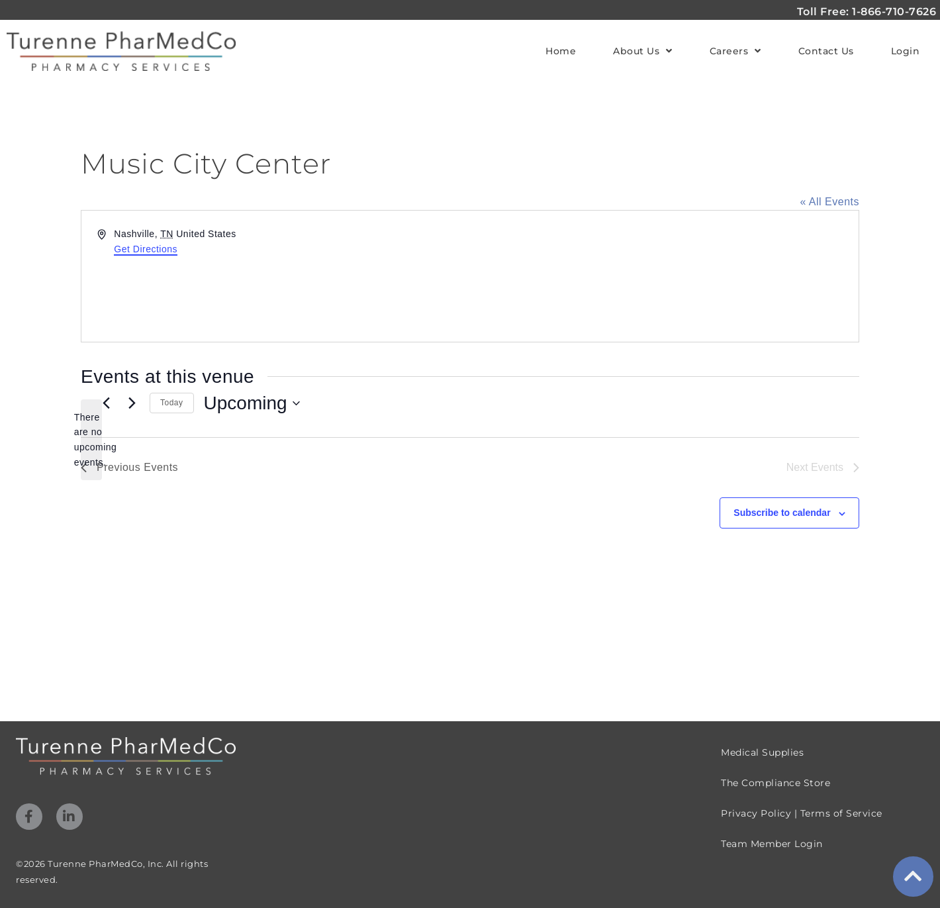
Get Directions (145, 249)
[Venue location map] (663, 276)
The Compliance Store (775, 783)
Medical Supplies (762, 752)
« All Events (829, 201)
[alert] (91, 440)
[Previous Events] (106, 403)
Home (560, 51)
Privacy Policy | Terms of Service (801, 813)
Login (905, 51)
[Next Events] (132, 403)
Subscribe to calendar (781, 512)
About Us (643, 51)
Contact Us (826, 51)
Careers (735, 51)
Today (171, 402)
